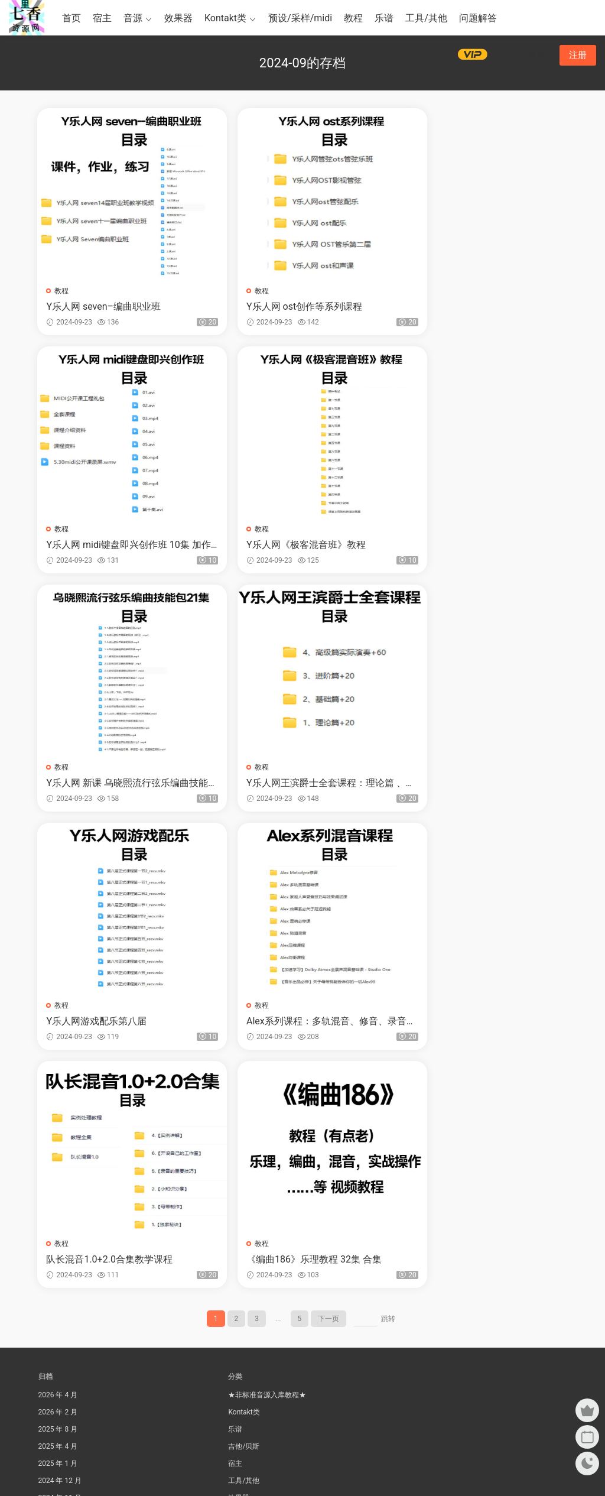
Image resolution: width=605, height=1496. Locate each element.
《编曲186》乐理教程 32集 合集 (115, 1022)
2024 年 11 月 (60, 1262)
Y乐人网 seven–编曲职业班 (104, 306)
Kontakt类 (225, 18)
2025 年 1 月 (58, 1228)
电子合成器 (246, 1331)
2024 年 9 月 (58, 1297)
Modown (313, 1467)
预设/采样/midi (300, 18)
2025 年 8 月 (58, 1194)
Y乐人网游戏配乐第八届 (97, 784)
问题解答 (478, 18)
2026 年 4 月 (58, 1160)
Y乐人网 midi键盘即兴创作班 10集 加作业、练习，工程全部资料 (479, 307)
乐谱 (384, 18)
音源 (132, 18)
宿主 (102, 18)
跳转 (388, 1083)
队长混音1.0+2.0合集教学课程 (471, 784)
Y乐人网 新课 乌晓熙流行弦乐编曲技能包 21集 (298, 545)
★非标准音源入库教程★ (267, 1160)
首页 (71, 18)
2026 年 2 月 (58, 1177)
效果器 (178, 18)
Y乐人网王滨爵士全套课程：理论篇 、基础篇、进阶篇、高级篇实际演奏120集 (481, 545)
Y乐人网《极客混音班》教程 (107, 545)
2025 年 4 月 (58, 1211)
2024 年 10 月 (60, 1280)
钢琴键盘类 (246, 1365)
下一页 (328, 1083)
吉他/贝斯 (243, 1211)
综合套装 (242, 1348)
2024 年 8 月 (58, 1314)
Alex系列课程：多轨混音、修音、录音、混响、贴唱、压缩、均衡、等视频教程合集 (302, 784)
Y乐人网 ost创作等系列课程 (285, 306)
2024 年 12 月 (60, 1245)
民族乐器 (242, 1297)
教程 (353, 18)
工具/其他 (426, 18)
